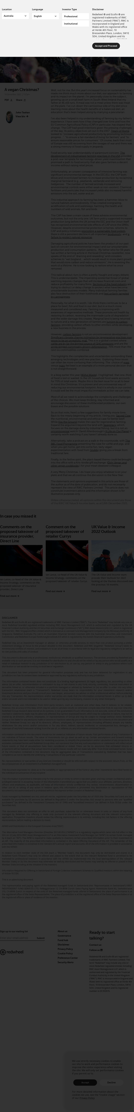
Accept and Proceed (106, 46)
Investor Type (69, 9)
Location (7, 9)
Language (37, 9)
